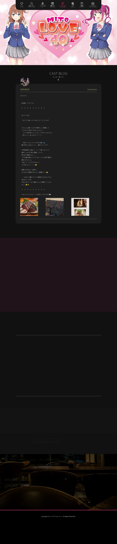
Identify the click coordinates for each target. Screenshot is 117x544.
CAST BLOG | (46, 440)
